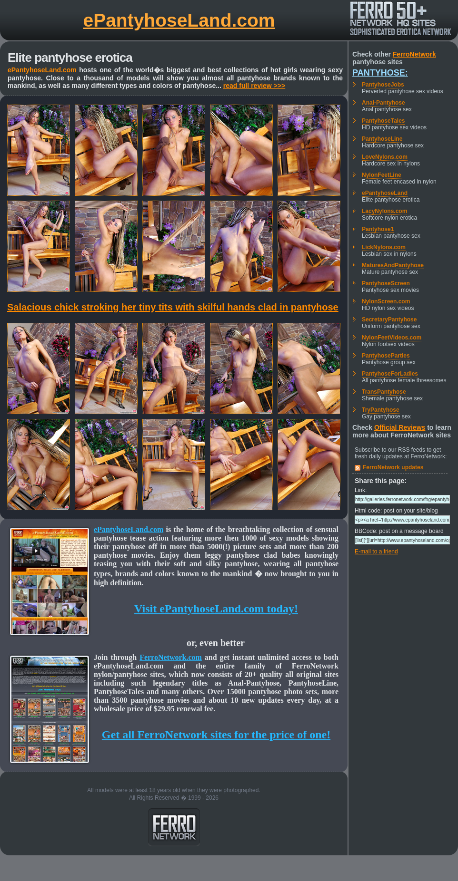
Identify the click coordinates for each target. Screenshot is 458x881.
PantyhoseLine (382, 139)
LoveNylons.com (385, 157)
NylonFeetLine (381, 175)
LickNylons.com (384, 247)
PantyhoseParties (386, 355)
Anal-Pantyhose (383, 102)
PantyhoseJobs (383, 84)
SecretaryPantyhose (389, 319)
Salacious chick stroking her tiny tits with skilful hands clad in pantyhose (173, 307)
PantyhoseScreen (386, 283)
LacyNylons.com (384, 211)
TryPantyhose (380, 410)
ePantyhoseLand (385, 193)
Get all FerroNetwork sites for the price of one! (216, 734)
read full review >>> (254, 85)
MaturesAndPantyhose (393, 265)
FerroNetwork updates (393, 467)
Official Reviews (399, 427)
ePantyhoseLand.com (179, 20)
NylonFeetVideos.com (391, 337)
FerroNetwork (414, 54)
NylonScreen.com (386, 301)
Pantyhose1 (378, 229)
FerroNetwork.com (170, 657)
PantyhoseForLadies (390, 373)
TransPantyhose (384, 391)
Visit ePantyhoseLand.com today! (216, 608)
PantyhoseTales (383, 120)
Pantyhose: (380, 72)
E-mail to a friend (376, 551)
